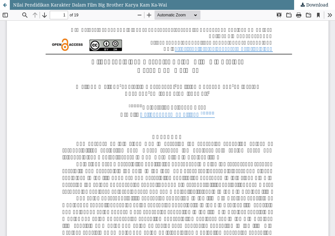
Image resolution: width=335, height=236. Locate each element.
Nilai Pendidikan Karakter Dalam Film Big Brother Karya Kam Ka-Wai (90, 5)
